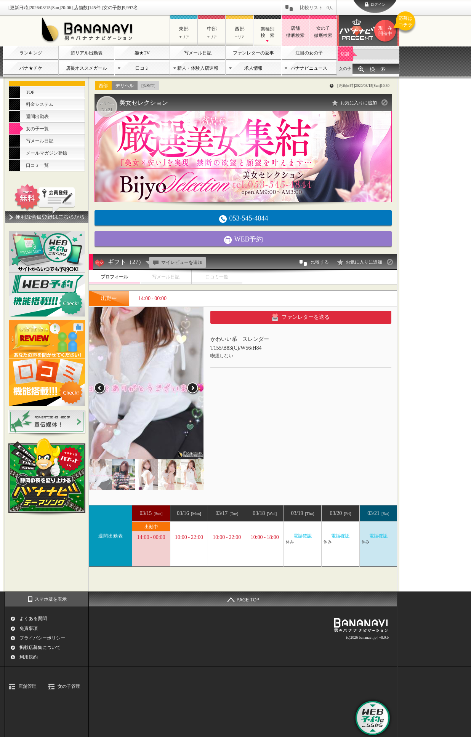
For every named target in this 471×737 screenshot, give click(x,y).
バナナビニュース (309, 68)
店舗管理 (27, 686)
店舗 (345, 53)
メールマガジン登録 (46, 153)
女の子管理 (69, 686)
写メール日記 (197, 53)
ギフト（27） (126, 262)
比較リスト (316, 7)
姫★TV (142, 53)
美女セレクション (143, 102)
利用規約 (28, 657)
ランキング (30, 53)
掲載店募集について (40, 647)
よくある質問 (33, 618)
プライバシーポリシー (42, 638)
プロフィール (114, 277)
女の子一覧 (37, 128)
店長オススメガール (86, 68)
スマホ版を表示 (51, 599)
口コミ (142, 68)
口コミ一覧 (37, 165)
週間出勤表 (37, 116)
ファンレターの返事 (253, 53)
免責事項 (28, 628)
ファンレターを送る (301, 317)
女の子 (345, 68)
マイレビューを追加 (176, 262)
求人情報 (253, 68)
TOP (30, 92)
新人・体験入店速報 (197, 68)
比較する (313, 262)
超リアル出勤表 (86, 53)
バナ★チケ (30, 68)
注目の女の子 (309, 53)
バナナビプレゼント (386, 31)
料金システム (39, 104)
